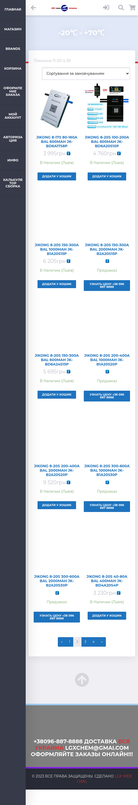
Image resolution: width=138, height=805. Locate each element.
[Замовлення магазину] (86, 73)
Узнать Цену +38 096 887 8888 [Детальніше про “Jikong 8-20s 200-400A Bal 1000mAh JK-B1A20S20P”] (107, 396)
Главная (12, 9)
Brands (12, 49)
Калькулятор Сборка (12, 183)
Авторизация (12, 138)
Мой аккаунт (13, 116)
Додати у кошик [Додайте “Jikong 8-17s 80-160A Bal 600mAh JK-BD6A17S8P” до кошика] (56, 176)
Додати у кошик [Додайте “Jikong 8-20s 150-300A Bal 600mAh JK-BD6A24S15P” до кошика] (56, 394)
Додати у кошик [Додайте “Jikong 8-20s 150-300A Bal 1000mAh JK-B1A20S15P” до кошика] (56, 284)
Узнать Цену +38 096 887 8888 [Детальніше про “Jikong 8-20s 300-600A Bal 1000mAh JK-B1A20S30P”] (107, 506)
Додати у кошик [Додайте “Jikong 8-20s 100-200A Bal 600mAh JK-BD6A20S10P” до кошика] (107, 176)
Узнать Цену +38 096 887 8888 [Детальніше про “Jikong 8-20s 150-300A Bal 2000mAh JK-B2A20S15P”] (107, 285)
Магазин (13, 29)
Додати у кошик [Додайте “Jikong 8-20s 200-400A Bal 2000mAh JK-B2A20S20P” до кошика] (56, 505)
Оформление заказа (13, 91)
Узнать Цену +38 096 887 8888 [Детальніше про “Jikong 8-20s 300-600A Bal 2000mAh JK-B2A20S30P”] (57, 617)
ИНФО (12, 160)
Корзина (12, 68)
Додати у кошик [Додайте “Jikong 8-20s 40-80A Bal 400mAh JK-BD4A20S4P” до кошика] (107, 615)
